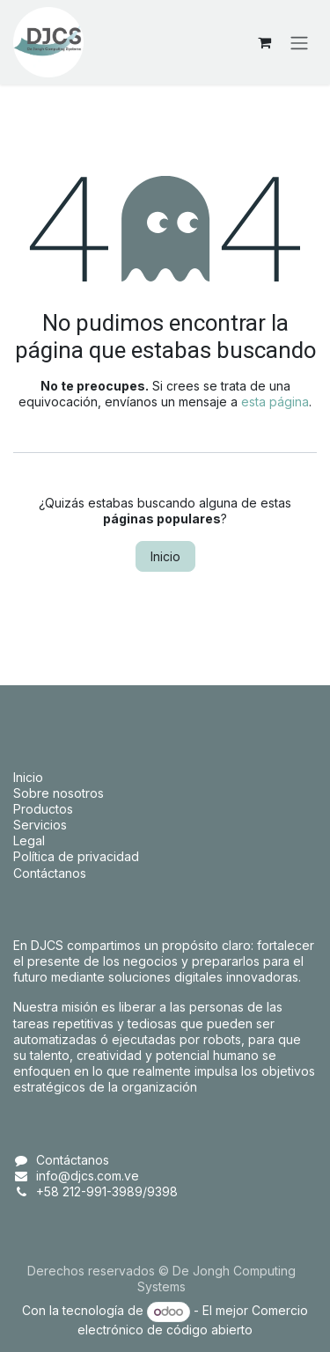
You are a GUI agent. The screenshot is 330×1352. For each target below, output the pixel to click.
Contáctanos (49, 873)
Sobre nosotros (58, 793)
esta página (275, 401)
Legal (29, 840)
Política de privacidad (76, 856)
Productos (43, 808)
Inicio (165, 556)
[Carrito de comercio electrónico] (264, 42)
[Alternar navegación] (299, 42)
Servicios (40, 824)
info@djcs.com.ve (87, 1175)
